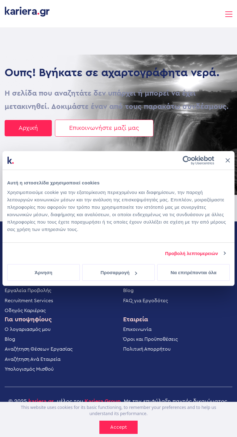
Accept (118, 427)
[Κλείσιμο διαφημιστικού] (228, 160)
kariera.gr (41, 401)
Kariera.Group (103, 401)
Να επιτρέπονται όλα (194, 272)
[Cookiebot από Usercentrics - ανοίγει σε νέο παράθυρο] (187, 160)
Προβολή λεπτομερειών (191, 253)
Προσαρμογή (119, 272)
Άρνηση (43, 272)
